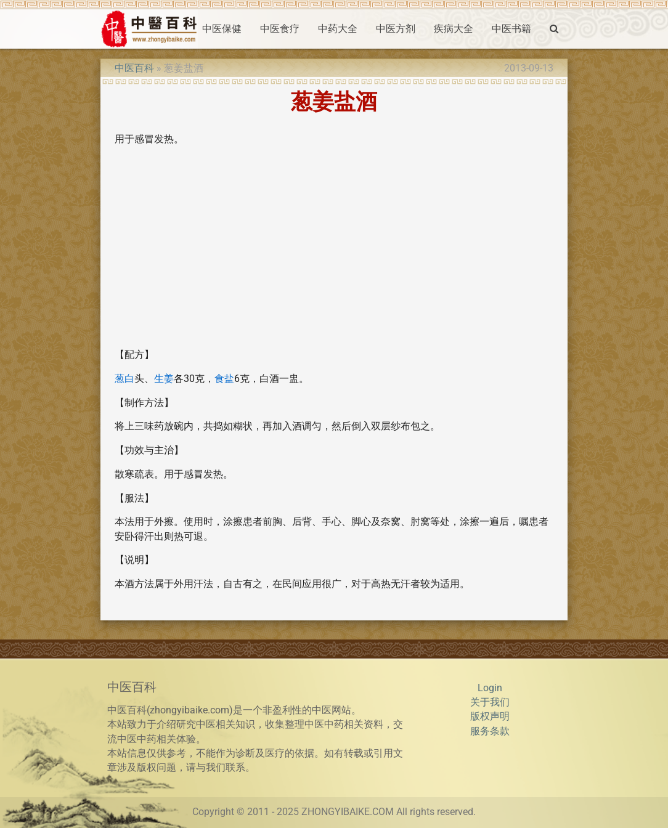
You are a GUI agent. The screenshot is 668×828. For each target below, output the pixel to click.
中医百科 (134, 68)
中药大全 (337, 28)
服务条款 (490, 731)
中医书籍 (511, 28)
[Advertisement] (334, 252)
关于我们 (490, 702)
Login (490, 688)
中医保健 (222, 28)
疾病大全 (453, 28)
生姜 (164, 378)
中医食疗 (279, 28)
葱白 (124, 378)
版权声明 (490, 716)
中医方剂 (395, 28)
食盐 (224, 378)
